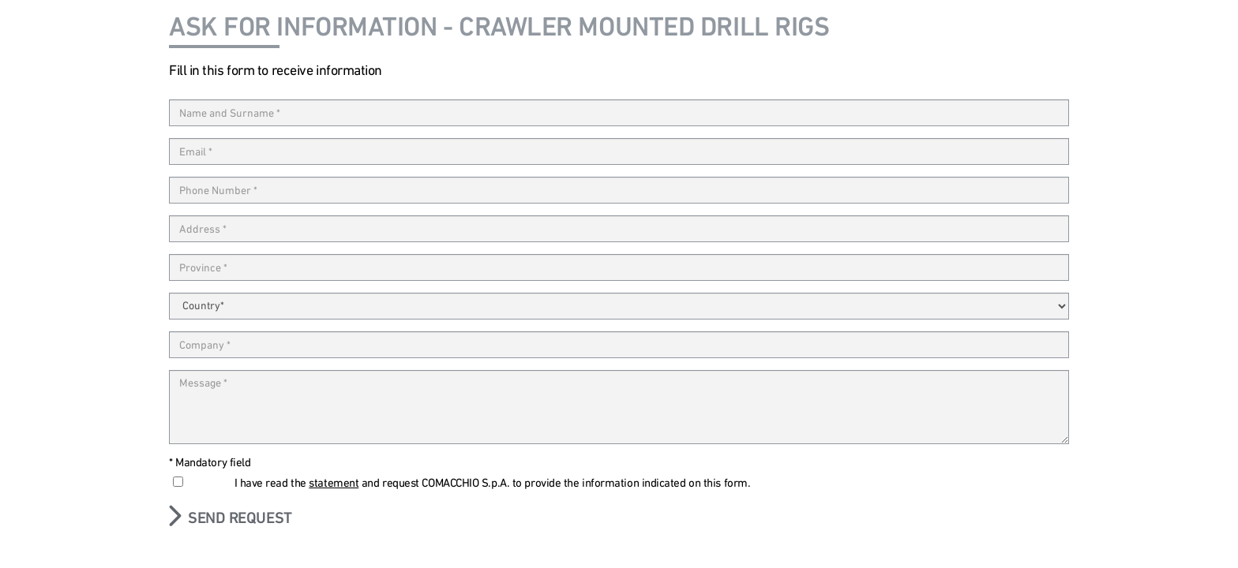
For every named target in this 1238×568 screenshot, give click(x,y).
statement (333, 482)
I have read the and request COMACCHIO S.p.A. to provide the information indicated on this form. (492, 482)
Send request (240, 517)
